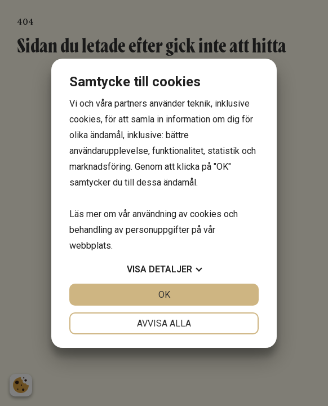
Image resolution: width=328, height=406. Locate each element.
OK (164, 294)
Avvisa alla (164, 323)
